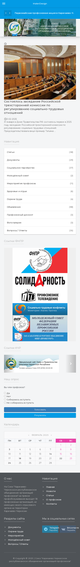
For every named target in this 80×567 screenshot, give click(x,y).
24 (9, 463)
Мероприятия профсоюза (40, 183)
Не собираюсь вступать (20, 403)
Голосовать (40, 409)
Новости (51, 491)
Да (8, 393)
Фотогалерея (40, 222)
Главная (50, 487)
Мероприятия (16, 535)
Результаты (40, 415)
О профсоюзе (53, 499)
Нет (9, 396)
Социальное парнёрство (40, 168)
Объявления (40, 207)
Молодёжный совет (40, 175)
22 (60, 458)
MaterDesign (40, 3)
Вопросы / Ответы (40, 230)
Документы (40, 160)
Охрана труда (40, 199)
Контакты (51, 504)
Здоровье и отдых (40, 191)
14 (50, 454)
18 (20, 458)
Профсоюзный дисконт (40, 215)
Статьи (40, 152)
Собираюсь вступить (18, 399)
